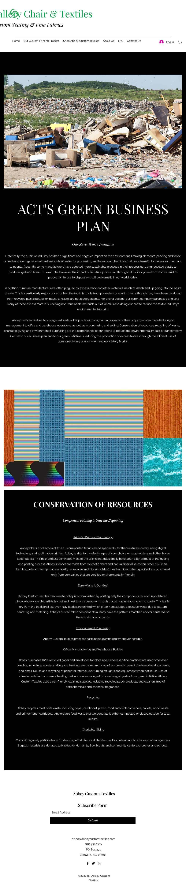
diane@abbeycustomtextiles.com (93, 839)
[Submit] (93, 820)
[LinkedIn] (99, 863)
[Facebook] (88, 863)
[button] (41, 41)
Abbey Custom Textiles (94, 793)
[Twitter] (93, 863)
